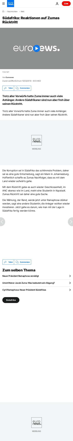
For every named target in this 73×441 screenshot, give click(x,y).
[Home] (3, 11)
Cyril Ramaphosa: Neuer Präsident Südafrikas (24, 290)
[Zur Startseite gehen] (10, 3)
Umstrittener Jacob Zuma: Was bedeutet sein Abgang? (28, 283)
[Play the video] (36, 48)
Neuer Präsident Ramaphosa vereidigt (20, 276)
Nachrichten (12, 11)
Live (66, 3)
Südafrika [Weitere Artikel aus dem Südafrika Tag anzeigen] (11, 300)
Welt (22, 11)
